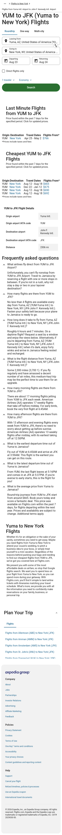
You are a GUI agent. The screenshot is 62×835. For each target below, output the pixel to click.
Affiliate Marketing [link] (13, 711)
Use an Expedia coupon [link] (15, 792)
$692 (46, 193)
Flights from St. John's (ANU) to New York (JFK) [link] (29, 652)
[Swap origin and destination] (55, 45)
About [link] (8, 684)
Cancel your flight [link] (13, 781)
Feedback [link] (9, 716)
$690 (46, 190)
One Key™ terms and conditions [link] (19, 746)
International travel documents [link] (18, 797)
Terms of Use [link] (11, 741)
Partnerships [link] (11, 695)
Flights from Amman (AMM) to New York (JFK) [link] (29, 639)
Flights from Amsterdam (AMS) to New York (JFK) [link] (31, 645)
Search (31, 87)
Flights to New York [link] (19, 4)
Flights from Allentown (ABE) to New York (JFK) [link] (29, 633)
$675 (46, 187)
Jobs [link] (7, 690)
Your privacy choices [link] (14, 757)
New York (15, 138)
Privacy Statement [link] (13, 730)
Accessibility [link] (10, 751)
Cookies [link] (8, 735)
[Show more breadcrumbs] (5, 4)
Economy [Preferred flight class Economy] (25, 80)
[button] (31, 612)
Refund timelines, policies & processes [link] (22, 786)
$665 (46, 183)
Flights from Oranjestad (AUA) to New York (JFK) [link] (30, 658)
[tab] (9, 31)
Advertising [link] (10, 706)
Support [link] (8, 776)
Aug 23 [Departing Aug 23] (13, 62)
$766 (46, 138)
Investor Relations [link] (13, 700)
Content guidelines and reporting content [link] (23, 762)
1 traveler (8, 80)
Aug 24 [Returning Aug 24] (43, 62)
